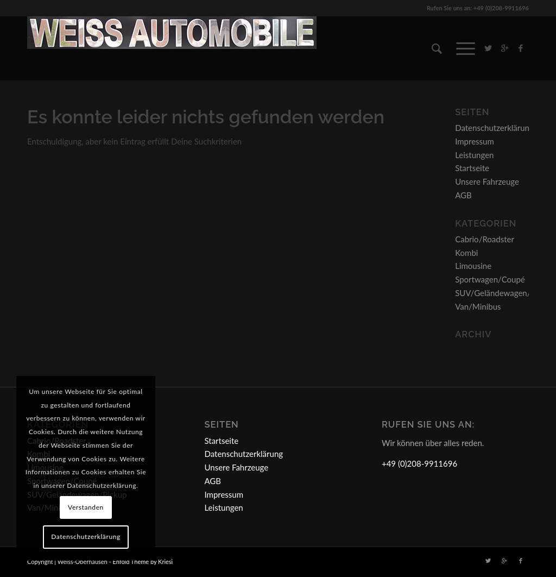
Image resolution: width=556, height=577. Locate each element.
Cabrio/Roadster (484, 239)
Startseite (472, 168)
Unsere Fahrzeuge (487, 181)
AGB (463, 195)
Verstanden (86, 507)
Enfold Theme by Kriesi (142, 561)
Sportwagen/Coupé (490, 279)
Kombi (466, 253)
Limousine (473, 266)
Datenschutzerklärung (494, 128)
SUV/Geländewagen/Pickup (504, 293)
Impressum (474, 141)
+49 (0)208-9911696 (419, 463)
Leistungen (474, 155)
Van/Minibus (478, 306)
